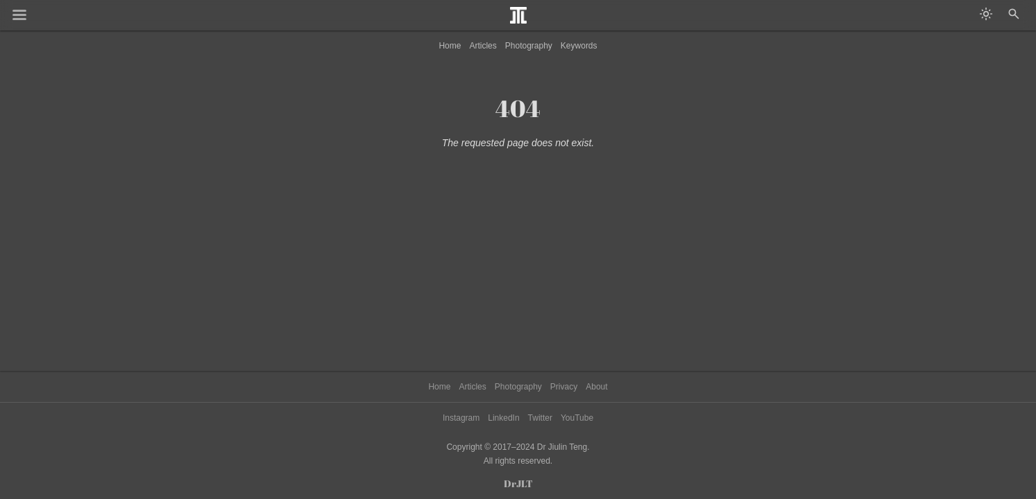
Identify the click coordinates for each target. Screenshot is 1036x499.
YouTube (577, 418)
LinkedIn (503, 418)
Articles (482, 46)
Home (450, 46)
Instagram (461, 418)
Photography (528, 46)
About (596, 387)
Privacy (563, 387)
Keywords (579, 46)
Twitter (540, 418)
